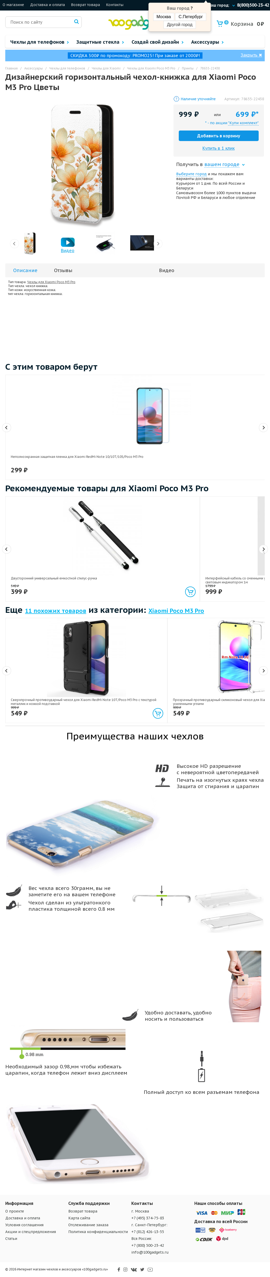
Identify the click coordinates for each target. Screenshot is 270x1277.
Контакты (114, 4)
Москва (164, 16)
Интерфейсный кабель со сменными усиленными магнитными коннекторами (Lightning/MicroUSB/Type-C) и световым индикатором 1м (104, 571)
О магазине (13, 4)
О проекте (14, 1211)
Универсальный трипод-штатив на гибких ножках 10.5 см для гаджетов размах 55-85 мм (231, 567)
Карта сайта (79, 1218)
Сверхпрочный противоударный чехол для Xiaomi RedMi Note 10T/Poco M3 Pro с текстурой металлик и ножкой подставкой (36, 691)
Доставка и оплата (47, 4)
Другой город (179, 24)
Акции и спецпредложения (30, 1231)
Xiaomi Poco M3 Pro (176, 610)
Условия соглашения (24, 1225)
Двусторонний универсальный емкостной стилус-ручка (35, 565)
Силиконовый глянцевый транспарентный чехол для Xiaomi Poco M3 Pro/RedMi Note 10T (232, 689)
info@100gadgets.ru (150, 1252)
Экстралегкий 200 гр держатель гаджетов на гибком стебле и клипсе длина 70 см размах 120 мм (168, 567)
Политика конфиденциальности (98, 1231)
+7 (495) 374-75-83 (147, 1218)
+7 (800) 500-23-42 (147, 1245)
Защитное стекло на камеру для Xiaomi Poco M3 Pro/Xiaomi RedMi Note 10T (232, 446)
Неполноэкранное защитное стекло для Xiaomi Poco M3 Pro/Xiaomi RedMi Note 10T (163, 446)
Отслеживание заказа (88, 1225)
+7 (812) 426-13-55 (147, 1231)
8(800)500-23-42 (253, 5)
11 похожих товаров (55, 610)
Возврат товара (85, 4)
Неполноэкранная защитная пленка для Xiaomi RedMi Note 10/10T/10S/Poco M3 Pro (39, 446)
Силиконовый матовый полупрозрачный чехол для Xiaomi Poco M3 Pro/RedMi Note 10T (168, 689)
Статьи (11, 1238)
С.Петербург (191, 16)
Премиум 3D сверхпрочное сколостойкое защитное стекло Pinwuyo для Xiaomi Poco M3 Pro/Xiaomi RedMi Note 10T (100, 448)
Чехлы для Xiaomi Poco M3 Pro (51, 282)
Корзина (238, 23)
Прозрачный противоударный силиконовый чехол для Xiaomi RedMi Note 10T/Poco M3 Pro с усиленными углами (101, 691)
